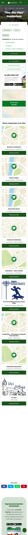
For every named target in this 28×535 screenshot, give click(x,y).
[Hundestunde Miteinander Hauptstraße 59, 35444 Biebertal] (14, 360)
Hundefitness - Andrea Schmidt (14, 271)
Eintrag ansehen (14, 153)
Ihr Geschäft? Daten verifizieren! (14, 69)
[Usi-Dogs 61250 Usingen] (14, 391)
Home (6, 8)
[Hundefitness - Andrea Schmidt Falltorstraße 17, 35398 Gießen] (14, 264)
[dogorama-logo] (12, 2)
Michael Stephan (14, 178)
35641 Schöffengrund (20, 8)
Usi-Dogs (14, 397)
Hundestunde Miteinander (14, 366)
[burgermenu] (2, 2)
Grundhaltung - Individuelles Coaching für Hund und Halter (14, 335)
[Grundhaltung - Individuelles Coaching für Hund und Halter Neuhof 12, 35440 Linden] (14, 328)
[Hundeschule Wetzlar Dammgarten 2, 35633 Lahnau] (14, 202)
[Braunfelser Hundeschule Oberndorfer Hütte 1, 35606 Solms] (14, 140)
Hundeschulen (11, 8)
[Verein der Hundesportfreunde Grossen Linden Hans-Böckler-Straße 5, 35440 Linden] (14, 296)
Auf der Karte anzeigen (14, 103)
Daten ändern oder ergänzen (14, 65)
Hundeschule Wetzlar (14, 209)
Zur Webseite (8, 46)
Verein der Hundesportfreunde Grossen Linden (14, 302)
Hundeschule (5, 35)
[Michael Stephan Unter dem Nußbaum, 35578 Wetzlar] (14, 171)
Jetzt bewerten (14, 25)
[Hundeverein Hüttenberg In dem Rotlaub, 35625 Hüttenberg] (14, 233)
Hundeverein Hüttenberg (14, 240)
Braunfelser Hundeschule (14, 147)
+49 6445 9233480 (9, 42)
